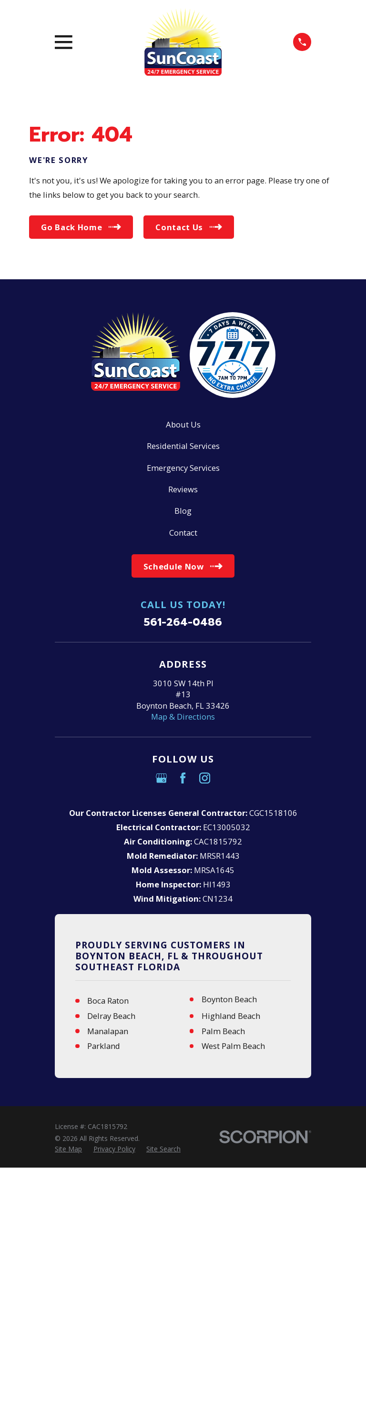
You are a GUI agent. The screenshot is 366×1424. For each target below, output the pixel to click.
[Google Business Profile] (161, 778)
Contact (183, 532)
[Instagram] (204, 778)
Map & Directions (183, 716)
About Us (183, 424)
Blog (183, 510)
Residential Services (183, 445)
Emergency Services (183, 467)
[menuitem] (68, 1148)
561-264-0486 (183, 622)
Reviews (183, 489)
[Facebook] (182, 778)
